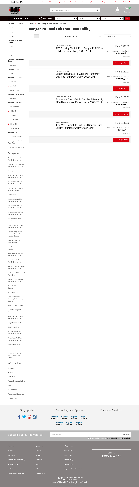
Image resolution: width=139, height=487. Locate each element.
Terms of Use (68, 450)
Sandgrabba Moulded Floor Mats (16, 142)
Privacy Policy (126, 438)
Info (128, 53)
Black (11, 28)
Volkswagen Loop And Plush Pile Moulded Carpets (15, 355)
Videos (110, 2)
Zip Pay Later (127, 2)
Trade (9, 385)
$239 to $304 (14, 119)
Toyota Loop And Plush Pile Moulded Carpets (15, 339)
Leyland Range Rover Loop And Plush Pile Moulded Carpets (15, 233)
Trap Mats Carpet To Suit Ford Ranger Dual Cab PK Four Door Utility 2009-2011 (79, 126)
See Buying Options (121, 63)
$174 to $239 (14, 115)
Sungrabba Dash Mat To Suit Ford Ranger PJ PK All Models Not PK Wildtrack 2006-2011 (79, 100)
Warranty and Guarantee (16, 394)
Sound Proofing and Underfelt (14, 311)
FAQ (70, 2)
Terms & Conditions (112, 438)
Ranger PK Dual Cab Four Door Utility (54, 23)
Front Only (13, 65)
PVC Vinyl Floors (13, 292)
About (44, 2)
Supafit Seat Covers (14, 327)
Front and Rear (14, 90)
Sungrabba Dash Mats (17, 147)
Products (21, 18)
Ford (38, 23)
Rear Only (13, 81)
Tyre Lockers (12, 349)
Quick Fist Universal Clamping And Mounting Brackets (15, 299)
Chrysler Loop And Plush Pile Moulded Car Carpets (16, 165)
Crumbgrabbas (12, 171)
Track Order (11, 469)
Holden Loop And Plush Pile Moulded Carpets (15, 200)
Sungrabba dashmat (14, 323)
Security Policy (68, 464)
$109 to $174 (14, 111)
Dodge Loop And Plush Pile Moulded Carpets (15, 183)
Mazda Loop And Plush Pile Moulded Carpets (15, 261)
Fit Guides (77, 2)
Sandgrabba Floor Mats (15, 305)
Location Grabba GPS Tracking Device (14, 241)
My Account (92, 2)
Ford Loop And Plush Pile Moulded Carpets (16, 189)
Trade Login (102, 2)
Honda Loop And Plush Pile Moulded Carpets (15, 206)
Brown (12, 36)
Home (32, 23)
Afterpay (10, 372)
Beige (11, 55)
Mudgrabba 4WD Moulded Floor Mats (16, 274)
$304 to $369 (14, 124)
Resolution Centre (14, 464)
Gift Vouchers (12, 195)
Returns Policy (12, 389)
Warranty (118, 2)
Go (127, 18)
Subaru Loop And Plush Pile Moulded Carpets (15, 317)
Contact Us (11, 376)
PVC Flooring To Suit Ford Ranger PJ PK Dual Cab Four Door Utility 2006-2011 (79, 49)
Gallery (84, 2)
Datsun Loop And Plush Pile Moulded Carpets (15, 176)
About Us (11, 368)
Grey (11, 32)
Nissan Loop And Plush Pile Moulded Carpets (15, 280)
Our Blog (38, 455)
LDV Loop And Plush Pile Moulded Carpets (15, 219)
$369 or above (14, 128)
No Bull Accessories (16, 136)
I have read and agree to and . (109, 438)
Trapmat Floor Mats (14, 344)
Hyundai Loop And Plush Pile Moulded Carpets (16, 213)
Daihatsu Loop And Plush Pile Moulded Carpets (16, 159)
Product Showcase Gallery (16, 381)
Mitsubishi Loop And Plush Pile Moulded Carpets (16, 267)
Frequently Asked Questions (73, 469)
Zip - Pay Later (12, 398)
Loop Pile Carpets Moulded (13, 248)
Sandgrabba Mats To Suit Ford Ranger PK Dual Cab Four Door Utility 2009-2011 (78, 75)
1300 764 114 (16, 2)
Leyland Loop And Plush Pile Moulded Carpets (15, 226)
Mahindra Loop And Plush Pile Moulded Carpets (16, 254)
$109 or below (14, 106)
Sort (100, 36)
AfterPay (51, 2)
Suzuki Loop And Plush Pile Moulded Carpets (15, 332)
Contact (64, 2)
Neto (76, 484)
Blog (58, 2)
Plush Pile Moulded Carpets (14, 287)
